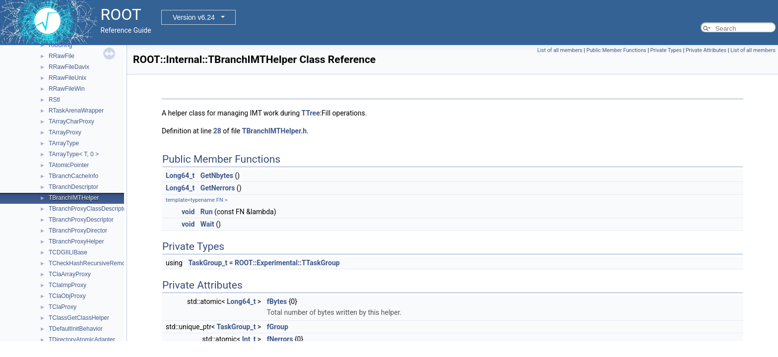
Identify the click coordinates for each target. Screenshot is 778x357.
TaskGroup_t (207, 263)
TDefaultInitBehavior (76, 328)
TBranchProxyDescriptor (81, 219)
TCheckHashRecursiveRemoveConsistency (106, 263)
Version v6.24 (194, 17)
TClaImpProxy (67, 285)
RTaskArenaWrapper (76, 110)
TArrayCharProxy (71, 121)
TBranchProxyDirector (78, 230)
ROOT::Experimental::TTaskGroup (287, 263)
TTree (311, 113)
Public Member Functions (616, 50)
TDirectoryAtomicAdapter (82, 339)
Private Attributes (706, 50)
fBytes (277, 301)
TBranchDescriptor (73, 186)
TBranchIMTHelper (74, 197)
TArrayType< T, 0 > (74, 154)
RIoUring (60, 45)
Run (206, 212)
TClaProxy (62, 306)
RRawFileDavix (69, 66)
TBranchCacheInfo (73, 176)
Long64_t (180, 175)
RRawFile (61, 56)
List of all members (560, 50)
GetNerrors (217, 188)
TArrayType (64, 143)
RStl (54, 99)
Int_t (249, 339)
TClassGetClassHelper (79, 317)
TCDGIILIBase (68, 252)
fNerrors (280, 339)
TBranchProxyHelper (76, 241)
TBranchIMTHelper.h (274, 131)
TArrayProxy (65, 132)
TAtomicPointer (69, 165)
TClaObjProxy (67, 296)
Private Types (666, 50)
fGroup (277, 327)
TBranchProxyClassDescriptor (89, 208)
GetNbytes (216, 175)
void (188, 212)
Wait (207, 224)
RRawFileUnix (67, 77)
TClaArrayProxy (70, 274)
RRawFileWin (67, 88)
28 (217, 131)
